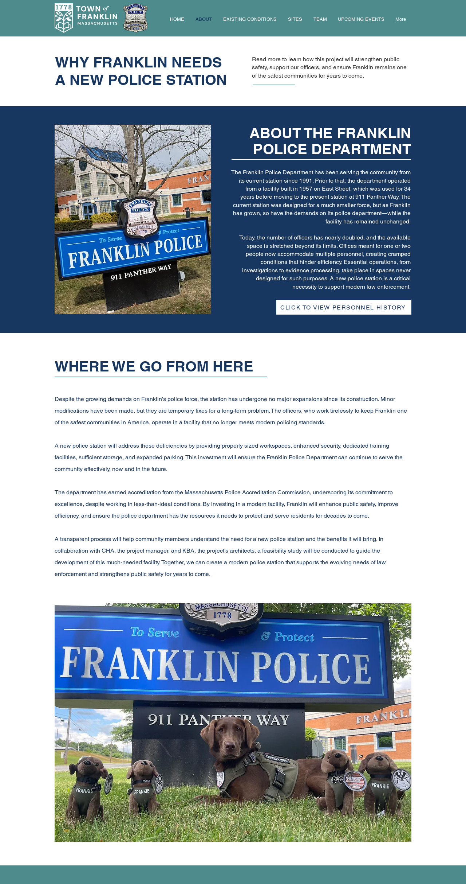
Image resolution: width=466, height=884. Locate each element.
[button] (343, 307)
